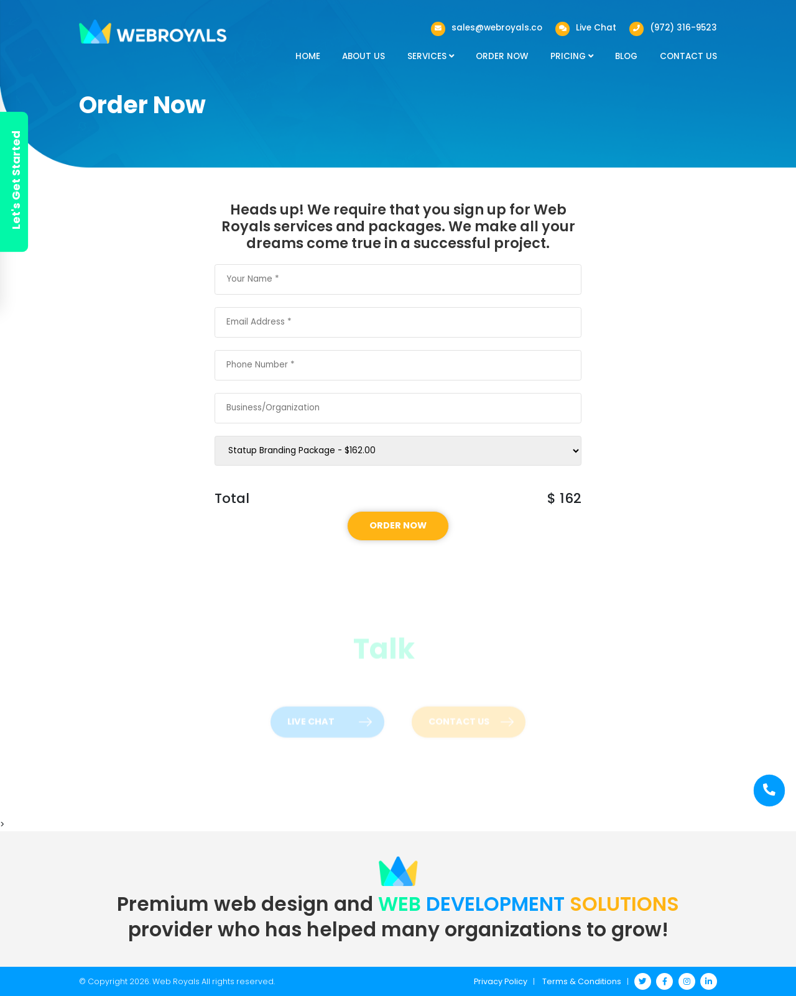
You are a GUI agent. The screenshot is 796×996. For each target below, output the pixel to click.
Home (307, 56)
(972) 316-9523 (683, 28)
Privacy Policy (500, 981)
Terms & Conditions (581, 981)
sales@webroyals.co (496, 28)
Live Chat (596, 28)
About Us (363, 56)
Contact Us (688, 56)
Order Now (502, 56)
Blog (626, 56)
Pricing (571, 56)
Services (430, 56)
